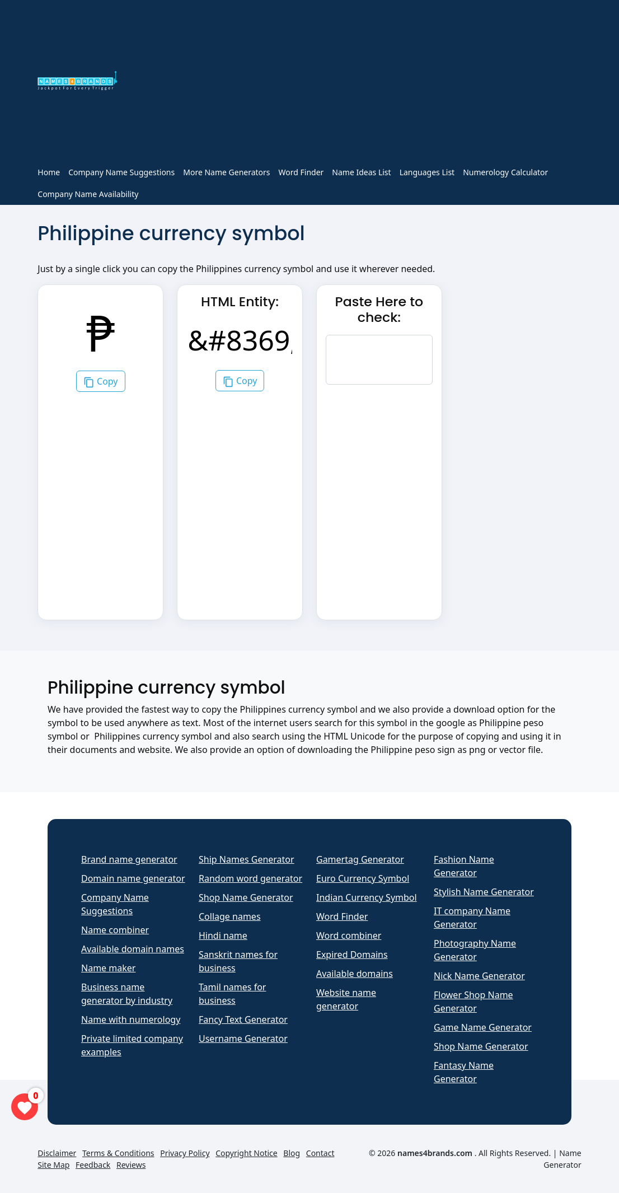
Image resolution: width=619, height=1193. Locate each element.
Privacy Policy (184, 1153)
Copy (100, 381)
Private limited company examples (132, 1045)
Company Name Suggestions (121, 172)
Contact (320, 1153)
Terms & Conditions (118, 1153)
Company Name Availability (87, 194)
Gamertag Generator (360, 859)
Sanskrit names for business (238, 961)
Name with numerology (130, 1019)
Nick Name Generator (479, 976)
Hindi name (223, 935)
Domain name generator (133, 878)
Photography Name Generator (475, 950)
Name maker (108, 968)
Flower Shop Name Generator (473, 1001)
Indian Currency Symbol (366, 897)
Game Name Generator (483, 1027)
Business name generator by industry (126, 994)
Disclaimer (56, 1153)
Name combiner (115, 930)
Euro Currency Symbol (362, 878)
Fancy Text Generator (243, 1019)
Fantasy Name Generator (464, 1072)
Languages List (427, 172)
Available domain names (132, 949)
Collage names (230, 916)
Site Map (53, 1164)
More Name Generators (226, 172)
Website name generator (346, 999)
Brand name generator (129, 859)
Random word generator (250, 878)
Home (48, 172)
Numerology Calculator (505, 172)
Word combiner (348, 935)
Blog (291, 1153)
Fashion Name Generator (464, 866)
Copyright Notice (246, 1153)
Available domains (354, 973)
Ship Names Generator (246, 859)
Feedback (93, 1164)
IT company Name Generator (472, 917)
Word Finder (301, 172)
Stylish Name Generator (484, 892)
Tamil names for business (232, 994)
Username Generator (243, 1038)
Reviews (131, 1164)
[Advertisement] (355, 82)
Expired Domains (352, 954)
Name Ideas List (361, 172)
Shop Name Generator (246, 897)
